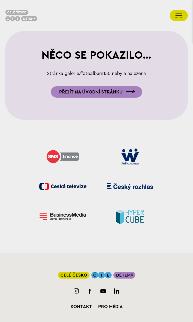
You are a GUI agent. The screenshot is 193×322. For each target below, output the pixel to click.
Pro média (110, 306)
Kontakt (81, 306)
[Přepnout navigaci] (179, 15)
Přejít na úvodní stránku (91, 92)
